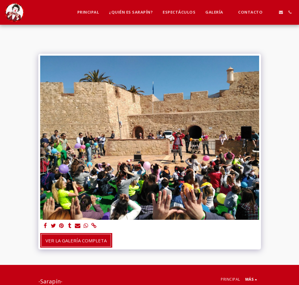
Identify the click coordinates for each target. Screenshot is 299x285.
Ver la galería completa (76, 240)
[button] (217, 12)
